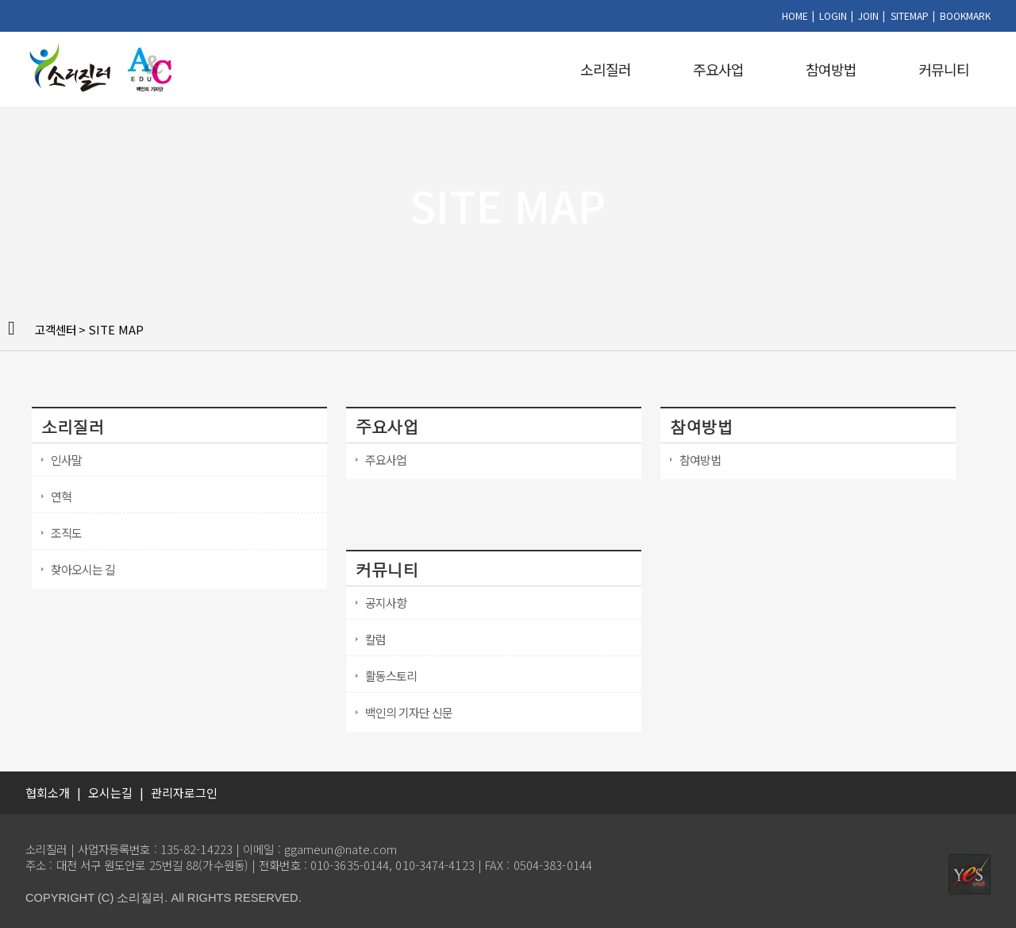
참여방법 (831, 69)
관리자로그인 (184, 792)
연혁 (61, 496)
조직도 (66, 532)
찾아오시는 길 (83, 569)
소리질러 (605, 69)
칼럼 (375, 639)
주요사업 (718, 69)
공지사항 (385, 602)
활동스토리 (391, 675)
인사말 (66, 459)
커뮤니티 (943, 69)
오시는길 (110, 792)
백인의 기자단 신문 (408, 712)
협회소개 (47, 792)
